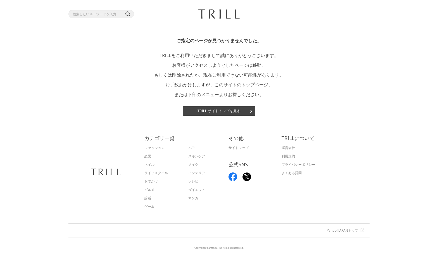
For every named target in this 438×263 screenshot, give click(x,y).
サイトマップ (238, 147)
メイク (193, 164)
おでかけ (151, 181)
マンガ (193, 198)
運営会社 (288, 147)
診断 (147, 198)
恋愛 (147, 156)
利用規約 (288, 156)
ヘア (191, 147)
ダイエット (196, 189)
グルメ (149, 189)
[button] (127, 13)
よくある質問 (292, 172)
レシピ (193, 181)
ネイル (149, 164)
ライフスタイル (156, 172)
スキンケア (196, 156)
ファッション (154, 147)
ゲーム (149, 206)
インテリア (196, 172)
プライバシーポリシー (298, 164)
